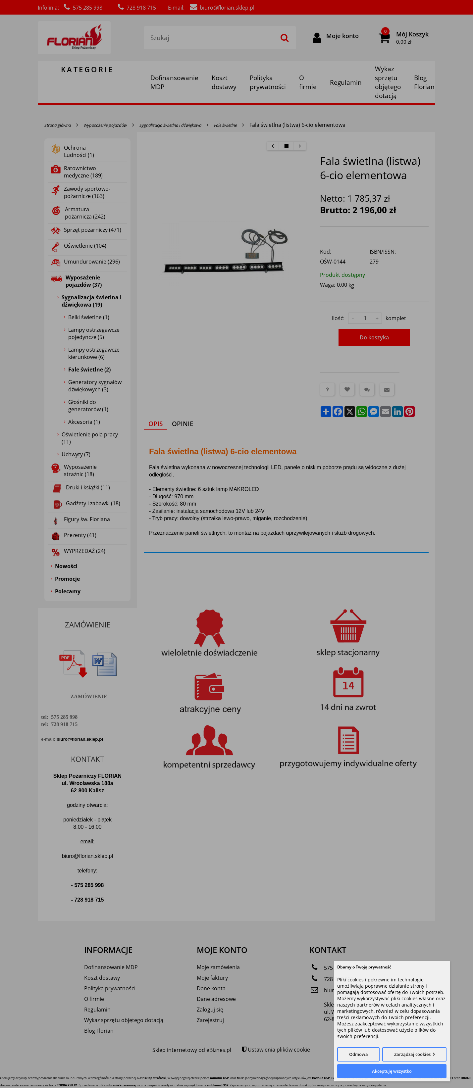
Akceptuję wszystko (392, 1071)
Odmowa (358, 1054)
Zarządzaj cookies (412, 1054)
